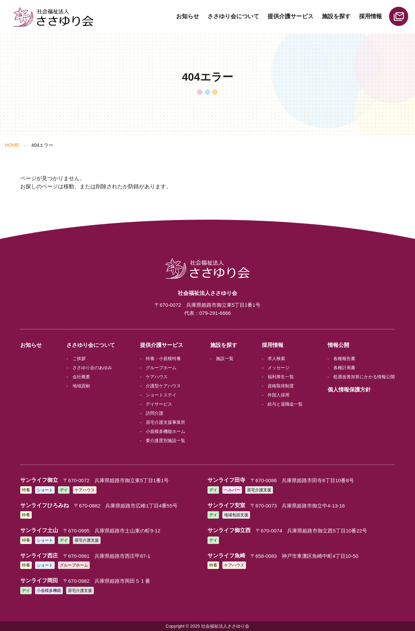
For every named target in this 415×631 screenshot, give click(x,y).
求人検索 (276, 358)
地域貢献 (81, 385)
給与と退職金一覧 (285, 404)
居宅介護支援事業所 (165, 422)
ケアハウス (157, 376)
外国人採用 (278, 394)
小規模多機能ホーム (165, 431)
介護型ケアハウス (163, 385)
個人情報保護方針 (349, 389)
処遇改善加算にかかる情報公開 (364, 376)
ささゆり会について (233, 16)
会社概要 (81, 376)
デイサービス (159, 404)
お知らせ (187, 16)
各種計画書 (344, 367)
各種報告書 (344, 358)
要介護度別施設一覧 (165, 440)
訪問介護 (154, 413)
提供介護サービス (290, 16)
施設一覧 (224, 358)
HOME (12, 145)
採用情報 (370, 16)
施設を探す (336, 16)
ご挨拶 (79, 358)
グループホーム (161, 367)
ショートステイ (161, 394)
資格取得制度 (281, 385)
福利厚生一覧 (281, 376)
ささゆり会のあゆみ (92, 367)
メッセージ (278, 367)
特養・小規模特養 (163, 358)
